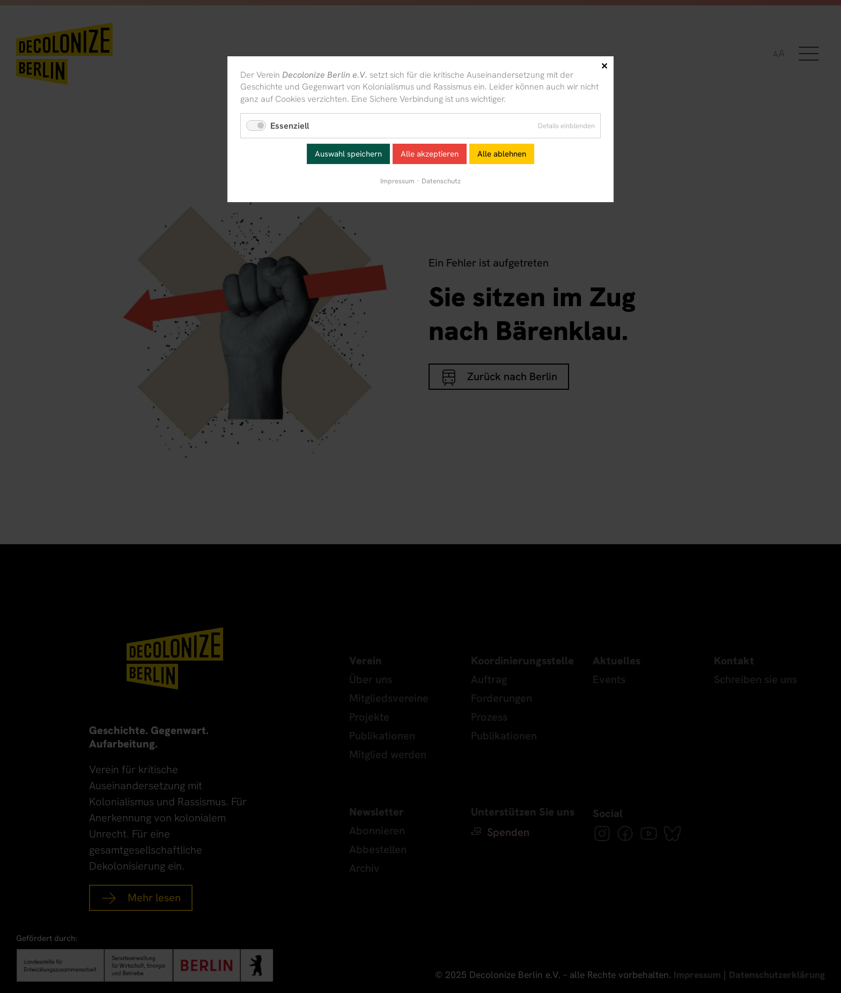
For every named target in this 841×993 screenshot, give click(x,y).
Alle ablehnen (501, 154)
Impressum (397, 181)
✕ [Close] (604, 66)
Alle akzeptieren (430, 154)
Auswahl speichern (348, 154)
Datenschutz (441, 181)
